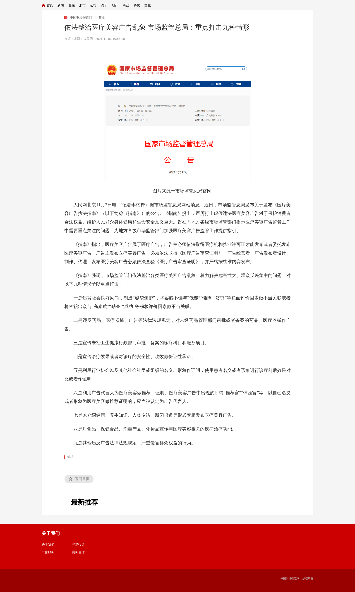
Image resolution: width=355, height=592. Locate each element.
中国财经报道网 (81, 17)
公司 (93, 5)
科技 (137, 5)
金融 (71, 5)
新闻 (61, 5)
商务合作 (78, 552)
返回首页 (82, 479)
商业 (126, 5)
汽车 (104, 5)
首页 (50, 5)
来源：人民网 (83, 39)
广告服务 (48, 552)
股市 (82, 5)
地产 (115, 5)
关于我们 (48, 544)
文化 (147, 5)
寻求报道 (78, 544)
